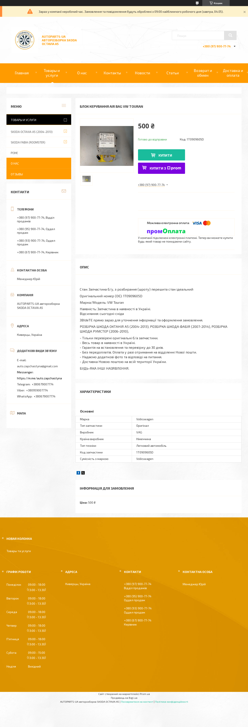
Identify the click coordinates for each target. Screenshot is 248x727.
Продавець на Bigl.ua (124, 697)
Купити (165, 155)
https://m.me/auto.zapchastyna (39, 378)
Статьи (172, 72)
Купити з (165, 168)
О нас (82, 72)
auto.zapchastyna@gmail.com (37, 366)
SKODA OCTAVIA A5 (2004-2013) (32, 132)
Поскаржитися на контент (137, 701)
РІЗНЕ (14, 153)
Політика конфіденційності (171, 701)
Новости (142, 72)
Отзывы (17, 174)
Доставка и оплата (233, 73)
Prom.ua (145, 693)
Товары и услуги (52, 73)
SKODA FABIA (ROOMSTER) (28, 142)
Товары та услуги (18, 551)
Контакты (112, 72)
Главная (22, 72)
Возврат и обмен (203, 73)
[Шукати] (230, 35)
